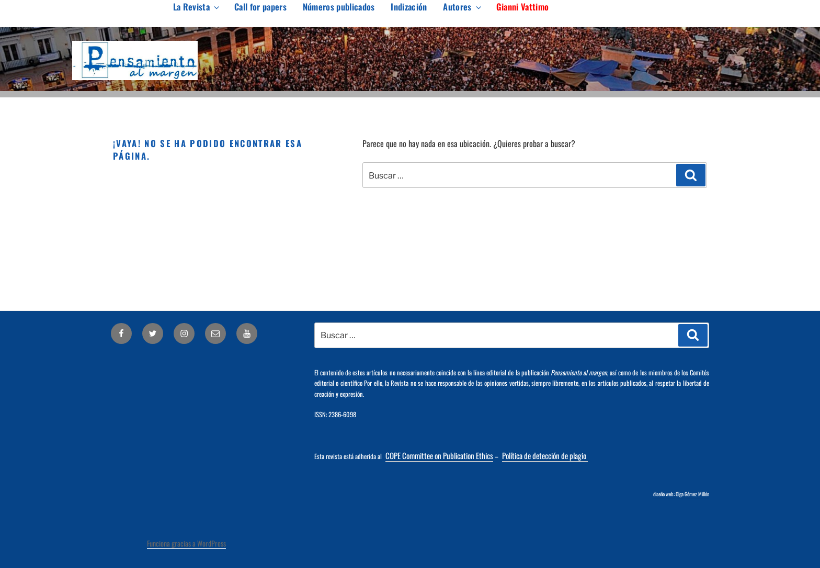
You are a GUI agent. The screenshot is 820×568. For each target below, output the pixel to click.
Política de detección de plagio (545, 455)
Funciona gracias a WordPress (186, 543)
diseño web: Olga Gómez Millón (681, 494)
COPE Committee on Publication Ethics (439, 455)
